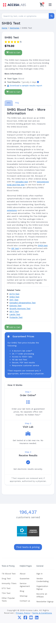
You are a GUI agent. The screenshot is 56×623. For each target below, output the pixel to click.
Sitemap (24, 596)
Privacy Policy (23, 613)
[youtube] (31, 618)
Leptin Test (14, 314)
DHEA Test (14, 297)
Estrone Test (15, 305)
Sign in (39, 573)
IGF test (15, 248)
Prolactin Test (16, 317)
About (22, 573)
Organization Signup (42, 587)
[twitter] (19, 618)
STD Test (6, 588)
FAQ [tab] (17, 103)
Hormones (14, 28)
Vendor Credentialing (42, 579)
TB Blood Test (9, 573)
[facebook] (25, 618)
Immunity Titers (9, 583)
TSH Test (6, 593)
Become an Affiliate (41, 595)
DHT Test (13, 300)
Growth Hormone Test (19, 308)
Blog (22, 591)
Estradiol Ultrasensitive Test (22, 303)
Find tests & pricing (28, 547)
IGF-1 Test (14, 311)
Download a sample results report (24, 85)
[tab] (9, 102)
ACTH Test (14, 294)
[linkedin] (36, 618)
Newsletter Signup (44, 601)
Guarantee (24, 578)
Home (4, 28)
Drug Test (6, 578)
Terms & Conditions (42, 613)
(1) (20, 42)
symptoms (12, 210)
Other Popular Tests (8, 599)
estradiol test (21, 182)
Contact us (25, 601)
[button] (38, 82)
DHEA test (43, 245)
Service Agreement (25, 584)
